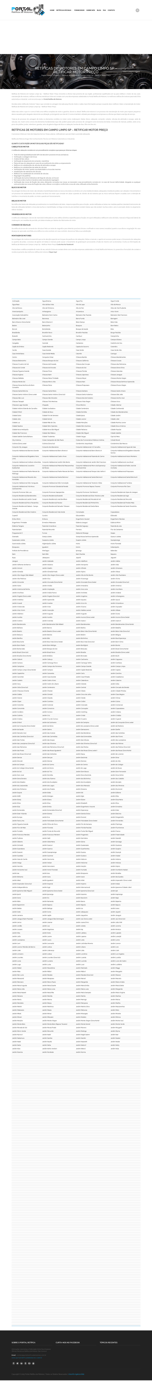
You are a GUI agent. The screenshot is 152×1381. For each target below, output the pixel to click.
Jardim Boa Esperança (118, 639)
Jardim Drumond (116, 790)
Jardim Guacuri (47, 846)
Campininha (115, 337)
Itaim (13, 555)
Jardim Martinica (47, 1007)
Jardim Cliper (16, 702)
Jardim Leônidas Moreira (84, 944)
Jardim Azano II (116, 621)
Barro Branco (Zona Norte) (21, 323)
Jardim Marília (80, 997)
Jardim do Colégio (117, 765)
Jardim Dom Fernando (118, 772)
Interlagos (45, 551)
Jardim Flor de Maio (19, 828)
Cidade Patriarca (81, 430)
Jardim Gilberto (17, 842)
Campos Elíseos (116, 340)
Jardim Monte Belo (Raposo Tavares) (54, 1025)
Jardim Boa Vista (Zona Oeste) (52, 642)
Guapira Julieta (81, 541)
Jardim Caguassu (116, 660)
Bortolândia (46, 330)
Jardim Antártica (17, 600)
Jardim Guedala (17, 856)
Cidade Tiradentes (48, 437)
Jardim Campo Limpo (118, 667)
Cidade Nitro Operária (49, 427)
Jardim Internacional (83, 888)
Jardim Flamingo (116, 825)
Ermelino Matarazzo (49, 523)
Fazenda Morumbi (48, 530)
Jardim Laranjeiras (18, 940)
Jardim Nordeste (48, 1053)
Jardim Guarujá (116, 853)
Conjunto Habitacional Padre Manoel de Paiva (58, 472)
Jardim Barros (47, 628)
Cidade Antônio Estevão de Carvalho (24, 409)
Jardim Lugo (16, 965)
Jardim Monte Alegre (49, 1021)
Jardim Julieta (80, 926)
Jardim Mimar (47, 1014)
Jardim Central (81, 688)
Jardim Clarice (17, 698)
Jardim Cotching (81, 712)
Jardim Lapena (81, 937)
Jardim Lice (115, 947)
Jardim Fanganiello (117, 818)
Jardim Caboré (17, 660)
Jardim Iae (15, 874)
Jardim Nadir (46, 1035)
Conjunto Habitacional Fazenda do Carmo (90, 457)
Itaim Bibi (45, 555)
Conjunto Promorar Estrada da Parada (55, 487)
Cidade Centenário (82, 409)
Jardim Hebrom (81, 860)
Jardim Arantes (47, 604)
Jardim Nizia (115, 1049)
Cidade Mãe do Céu (49, 423)
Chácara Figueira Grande (20, 372)
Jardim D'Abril (17, 723)
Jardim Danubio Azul (19, 734)
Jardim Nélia (46, 1046)
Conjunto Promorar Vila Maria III (87, 493)
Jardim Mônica (116, 1018)
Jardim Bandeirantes (83, 625)
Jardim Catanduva (82, 681)
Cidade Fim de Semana (50, 416)
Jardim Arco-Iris (81, 604)
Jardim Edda (46, 793)
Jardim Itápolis (81, 905)
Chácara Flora (47, 372)
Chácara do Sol (81, 368)
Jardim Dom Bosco (82, 772)
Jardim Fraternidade (117, 835)
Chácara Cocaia (116, 361)
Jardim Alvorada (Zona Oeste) (86, 583)
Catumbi (79, 354)
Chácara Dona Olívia (117, 368)
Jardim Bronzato (81, 656)
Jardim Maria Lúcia (48, 990)
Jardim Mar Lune (18, 976)
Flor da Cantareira (117, 530)
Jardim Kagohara (48, 930)
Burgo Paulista (116, 333)
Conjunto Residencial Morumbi (121, 500)
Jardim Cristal (80, 716)
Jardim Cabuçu (47, 660)
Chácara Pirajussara (82, 386)
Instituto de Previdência (20, 551)
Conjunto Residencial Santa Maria (87, 507)
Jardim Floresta (47, 828)
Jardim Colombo (18, 705)
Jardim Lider (16, 951)
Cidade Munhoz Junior (118, 423)
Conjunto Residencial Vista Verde (53, 513)
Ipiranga (78, 551)
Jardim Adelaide (47, 562)
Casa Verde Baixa (18, 354)
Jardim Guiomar (47, 856)
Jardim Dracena (81, 790)
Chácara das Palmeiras (118, 365)
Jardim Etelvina (116, 814)
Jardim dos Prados (48, 790)
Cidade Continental (117, 409)
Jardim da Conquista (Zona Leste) (122, 723)
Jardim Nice (16, 1049)
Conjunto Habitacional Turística (121, 483)
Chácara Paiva (47, 386)
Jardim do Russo (116, 769)
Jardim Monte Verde (118, 1025)
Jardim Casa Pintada (83, 677)
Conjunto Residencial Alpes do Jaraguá (124, 493)
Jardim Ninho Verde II (49, 1049)
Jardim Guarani (17, 853)
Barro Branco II (47, 323)
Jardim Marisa (115, 1000)
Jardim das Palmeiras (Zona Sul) (53, 748)
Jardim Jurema (116, 926)
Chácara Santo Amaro (118, 391)
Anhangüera (46, 312)
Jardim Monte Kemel (83, 1025)
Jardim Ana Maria (116, 590)
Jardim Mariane (17, 997)
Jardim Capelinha (18, 674)
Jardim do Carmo (48, 765)
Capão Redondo (47, 347)
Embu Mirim (16, 520)
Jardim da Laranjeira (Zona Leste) (87, 726)
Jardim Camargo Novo (50, 663)
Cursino (45, 516)
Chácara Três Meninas (49, 402)
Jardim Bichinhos (82, 639)
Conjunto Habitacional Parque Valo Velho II (90, 472)
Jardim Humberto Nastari (119, 870)
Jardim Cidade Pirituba (118, 691)
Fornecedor (79, 10)
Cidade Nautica (17, 427)
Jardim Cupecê (116, 719)
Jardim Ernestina (116, 807)
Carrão (14, 351)
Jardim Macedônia (48, 969)
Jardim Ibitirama (17, 877)
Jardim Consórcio (48, 709)
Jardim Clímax (115, 698)
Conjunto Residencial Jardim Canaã (24, 500)
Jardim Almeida (17, 572)
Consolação (80, 513)
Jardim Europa (17, 818)
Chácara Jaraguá (116, 375)
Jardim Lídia (80, 951)
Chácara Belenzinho (19, 361)
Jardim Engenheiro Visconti (85, 807)
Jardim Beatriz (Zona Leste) (51, 632)
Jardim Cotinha (17, 716)
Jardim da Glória (47, 726)
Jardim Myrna (115, 1032)
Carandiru (114, 347)
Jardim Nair (114, 1035)
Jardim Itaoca (80, 902)
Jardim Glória (80, 842)
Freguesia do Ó (17, 534)
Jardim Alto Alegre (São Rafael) (22, 576)
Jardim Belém (81, 635)
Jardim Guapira (116, 849)
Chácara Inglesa (17, 375)
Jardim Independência (20, 888)
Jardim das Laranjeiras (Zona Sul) (23, 744)
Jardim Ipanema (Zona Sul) (85, 891)
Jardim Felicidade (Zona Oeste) (86, 821)
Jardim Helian (47, 863)
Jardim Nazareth (81, 1042)
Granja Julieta (47, 537)
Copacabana (115, 513)
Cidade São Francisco (19, 434)
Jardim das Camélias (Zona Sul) (22, 737)
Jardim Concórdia (18, 709)
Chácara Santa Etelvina (20, 391)
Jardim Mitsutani (47, 1018)
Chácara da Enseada (49, 365)
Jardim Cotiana (116, 712)
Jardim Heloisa (116, 863)
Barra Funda (80, 319)
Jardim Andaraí (116, 593)
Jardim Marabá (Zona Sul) (84, 976)
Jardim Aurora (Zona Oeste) (120, 618)
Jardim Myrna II (17, 1035)
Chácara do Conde (18, 368)
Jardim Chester (47, 691)
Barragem (114, 319)
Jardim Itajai (115, 898)
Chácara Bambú (81, 358)
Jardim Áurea (115, 614)
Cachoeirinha (46, 337)
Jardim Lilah (115, 951)
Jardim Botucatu (81, 649)
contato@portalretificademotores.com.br (31, 1356)
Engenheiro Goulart (83, 520)
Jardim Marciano (18, 983)
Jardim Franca (115, 832)
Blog (99, 10)
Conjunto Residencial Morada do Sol (88, 500)
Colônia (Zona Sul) (48, 444)
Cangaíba (15, 344)
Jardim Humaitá (81, 870)
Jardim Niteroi (81, 1049)
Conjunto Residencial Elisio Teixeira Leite (90, 496)
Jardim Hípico (115, 867)
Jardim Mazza (46, 1011)
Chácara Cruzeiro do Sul (20, 365)
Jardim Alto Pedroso (19, 579)
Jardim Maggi (115, 969)
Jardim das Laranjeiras (118, 741)
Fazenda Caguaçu (82, 527)
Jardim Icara (46, 877)
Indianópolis (115, 548)
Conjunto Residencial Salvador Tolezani (55, 507)
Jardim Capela (115, 670)
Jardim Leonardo (48, 944)
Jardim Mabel (16, 969)
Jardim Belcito (47, 635)
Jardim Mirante (116, 1014)
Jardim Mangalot (116, 972)
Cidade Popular (116, 430)
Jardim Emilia (46, 807)
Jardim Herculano (48, 867)
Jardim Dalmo (47, 730)
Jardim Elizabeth (81, 804)
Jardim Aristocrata (18, 607)
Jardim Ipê (114, 891)
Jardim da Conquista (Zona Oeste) (23, 726)
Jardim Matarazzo (18, 1011)
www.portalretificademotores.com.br (27, 1358)
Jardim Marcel (81, 979)
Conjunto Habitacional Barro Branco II (89, 451)
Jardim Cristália (116, 716)
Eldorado (114, 516)
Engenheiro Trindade (19, 523)
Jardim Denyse (47, 758)
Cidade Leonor (81, 420)
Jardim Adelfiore (81, 562)
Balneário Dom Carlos (49, 316)
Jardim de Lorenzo (117, 755)
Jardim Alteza (115, 572)
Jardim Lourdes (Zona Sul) (51, 958)
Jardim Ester (115, 811)
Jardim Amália (47, 586)
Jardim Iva (79, 909)
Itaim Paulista (80, 555)
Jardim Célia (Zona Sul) (20, 688)
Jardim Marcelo (116, 979)
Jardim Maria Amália (117, 983)
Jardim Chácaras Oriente (20, 691)
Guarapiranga (115, 541)
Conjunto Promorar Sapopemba (53, 493)
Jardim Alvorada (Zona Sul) (120, 583)
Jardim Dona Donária (19, 779)
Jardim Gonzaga (116, 842)
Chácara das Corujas (83, 365)
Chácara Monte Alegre (118, 379)
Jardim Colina (115, 702)
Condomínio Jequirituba (84, 444)
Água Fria (79, 302)
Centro (14, 358)
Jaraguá (15, 562)
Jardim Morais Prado (49, 1028)
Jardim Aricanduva (117, 604)
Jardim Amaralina (82, 586)
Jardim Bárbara (17, 628)
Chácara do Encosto (49, 368)
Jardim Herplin (81, 867)
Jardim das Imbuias (82, 741)
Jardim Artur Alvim (18, 611)
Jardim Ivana (115, 909)
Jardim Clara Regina (117, 695)
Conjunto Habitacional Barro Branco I (55, 451)
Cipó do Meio (115, 437)
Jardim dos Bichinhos (83, 779)
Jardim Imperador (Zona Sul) (22, 884)
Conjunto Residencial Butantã (52, 496)
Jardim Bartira (80, 628)
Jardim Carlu (80, 674)
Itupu (14, 558)
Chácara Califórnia (82, 361)
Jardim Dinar (115, 758)
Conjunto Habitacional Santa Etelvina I (55, 478)
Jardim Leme (115, 940)
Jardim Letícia (47, 947)
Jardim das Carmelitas (49, 737)
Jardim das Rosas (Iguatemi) (51, 751)
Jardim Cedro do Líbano (50, 684)
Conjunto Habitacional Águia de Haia (123, 448)
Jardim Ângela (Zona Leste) (21, 597)
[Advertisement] (76, 38)
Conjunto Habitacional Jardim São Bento (56, 463)
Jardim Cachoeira (82, 660)
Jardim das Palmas (117, 744)
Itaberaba (114, 551)
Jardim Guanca (47, 849)
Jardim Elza (16, 807)
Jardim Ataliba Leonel (83, 611)
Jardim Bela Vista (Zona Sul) (120, 632)
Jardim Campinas (18, 667)
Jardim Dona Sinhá (117, 776)
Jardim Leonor (116, 944)
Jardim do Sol (17, 772)
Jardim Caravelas (48, 674)
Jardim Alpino (80, 572)
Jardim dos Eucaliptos (49, 783)
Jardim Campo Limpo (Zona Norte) (24, 670)
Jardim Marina (47, 1000)
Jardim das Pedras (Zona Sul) (120, 748)
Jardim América (116, 586)
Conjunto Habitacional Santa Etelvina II (89, 478)
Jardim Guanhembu (83, 849)
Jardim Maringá (81, 1000)
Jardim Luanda (81, 958)
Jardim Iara (46, 874)
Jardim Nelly (115, 1046)
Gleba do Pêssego (82, 534)
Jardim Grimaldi (17, 846)
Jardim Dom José (18, 776)
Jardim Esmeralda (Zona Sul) (52, 811)
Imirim (78, 548)
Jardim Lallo (16, 937)
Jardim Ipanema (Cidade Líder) (121, 888)
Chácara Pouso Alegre (118, 386)
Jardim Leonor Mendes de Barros (23, 947)
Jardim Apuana (81, 600)
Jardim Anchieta (81, 593)
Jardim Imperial (47, 884)
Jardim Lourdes (17, 958)
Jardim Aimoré (17, 569)
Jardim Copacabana (117, 709)
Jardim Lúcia (16, 961)
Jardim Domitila (47, 776)
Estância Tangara (18, 527)
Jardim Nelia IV (81, 1046)
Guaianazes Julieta (18, 541)
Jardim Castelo (17, 681)
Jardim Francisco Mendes (21, 835)
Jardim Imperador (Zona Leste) (121, 881)
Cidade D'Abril (17, 413)
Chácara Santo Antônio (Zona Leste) (24, 395)
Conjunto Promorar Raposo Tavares (88, 487)
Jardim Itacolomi (81, 898)
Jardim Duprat (17, 793)
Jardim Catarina (116, 681)
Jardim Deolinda (81, 758)
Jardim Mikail (16, 1014)
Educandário (80, 516)
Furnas (44, 534)
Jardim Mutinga (81, 1032)
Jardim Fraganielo (82, 835)
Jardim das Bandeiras (83, 734)
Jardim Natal (16, 1042)
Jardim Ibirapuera (82, 874)
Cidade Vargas (81, 437)
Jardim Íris (45, 898)
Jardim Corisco (47, 712)
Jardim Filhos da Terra (49, 825)
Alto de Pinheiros (48, 309)
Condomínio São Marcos (119, 444)
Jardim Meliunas (81, 1011)
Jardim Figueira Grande (20, 825)
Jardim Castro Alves (49, 681)
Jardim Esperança (82, 811)
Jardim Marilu (16, 1000)
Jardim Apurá (115, 600)
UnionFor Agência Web (76, 1375)
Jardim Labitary (81, 933)
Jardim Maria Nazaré (19, 993)
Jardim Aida (115, 565)
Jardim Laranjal (116, 937)
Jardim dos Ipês (116, 783)
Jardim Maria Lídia (18, 990)
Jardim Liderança (48, 951)
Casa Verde (80, 351)
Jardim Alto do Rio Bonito (84, 576)
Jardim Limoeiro (17, 954)
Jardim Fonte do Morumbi (51, 832)
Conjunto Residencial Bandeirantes (24, 496)
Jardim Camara (17, 663)
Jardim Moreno (81, 1028)
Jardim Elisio (16, 804)
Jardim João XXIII (116, 923)
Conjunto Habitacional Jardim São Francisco (91, 463)
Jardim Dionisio (81, 762)
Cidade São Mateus (48, 434)
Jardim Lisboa (47, 954)
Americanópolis (17, 312)
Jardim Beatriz (17, 632)
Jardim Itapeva (47, 905)
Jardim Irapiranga (117, 895)
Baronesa (45, 319)
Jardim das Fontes (18, 741)
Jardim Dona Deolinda (83, 776)
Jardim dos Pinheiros (19, 790)
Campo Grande (47, 340)
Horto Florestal (116, 544)
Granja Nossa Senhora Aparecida (87, 537)
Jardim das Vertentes (49, 755)
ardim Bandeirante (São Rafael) (52, 625)
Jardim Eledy (16, 800)
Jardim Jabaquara (82, 912)
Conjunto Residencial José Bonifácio (54, 500)
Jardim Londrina (81, 954)
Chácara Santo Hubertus (84, 395)
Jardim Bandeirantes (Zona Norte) (122, 625)
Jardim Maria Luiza (82, 990)
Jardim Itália (16, 902)
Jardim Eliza (46, 804)
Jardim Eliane (80, 800)
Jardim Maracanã (18, 979)
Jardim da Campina (82, 723)
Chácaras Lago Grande (20, 406)
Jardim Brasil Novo (48, 653)
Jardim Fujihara (17, 839)
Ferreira (78, 530)
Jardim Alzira (16, 586)
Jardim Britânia (47, 656)
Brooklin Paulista (81, 333)
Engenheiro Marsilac (118, 520)
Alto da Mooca (115, 305)
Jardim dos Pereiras (117, 786)
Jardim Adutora (47, 565)
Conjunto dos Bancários (50, 448)
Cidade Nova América (118, 427)
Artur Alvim (114, 312)
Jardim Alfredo (81, 569)
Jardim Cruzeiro (81, 719)
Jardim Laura (46, 940)
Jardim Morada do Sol (19, 1028)
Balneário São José (18, 319)
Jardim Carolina (116, 674)
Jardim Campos (47, 670)
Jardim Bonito (115, 646)
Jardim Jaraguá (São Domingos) (53, 919)
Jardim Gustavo (81, 856)
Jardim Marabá (47, 976)
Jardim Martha (115, 1004)
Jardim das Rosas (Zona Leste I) (86, 751)
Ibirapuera (15, 548)
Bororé (14, 330)
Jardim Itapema (116, 902)
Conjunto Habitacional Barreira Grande (25, 451)
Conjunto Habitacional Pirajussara (122, 472)
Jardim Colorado (81, 705)
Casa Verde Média (48, 354)
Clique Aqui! (53, 253)
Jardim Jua (46, 926)
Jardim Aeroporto (82, 565)
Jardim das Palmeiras (19, 748)
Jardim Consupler (82, 709)
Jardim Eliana (46, 800)
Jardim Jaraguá (116, 916)
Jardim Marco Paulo (49, 983)
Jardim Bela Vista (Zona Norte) (86, 632)
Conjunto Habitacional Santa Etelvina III (124, 478)
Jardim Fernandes (117, 821)
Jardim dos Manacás (83, 786)
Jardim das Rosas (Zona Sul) (21, 755)
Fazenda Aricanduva (49, 527)
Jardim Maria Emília (82, 986)
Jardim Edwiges (47, 797)
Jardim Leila (80, 940)
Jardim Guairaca (116, 846)
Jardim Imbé (80, 881)
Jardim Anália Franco (49, 593)
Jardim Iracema (81, 895)
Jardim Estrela (47, 814)
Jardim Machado (81, 969)
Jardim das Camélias (118, 734)
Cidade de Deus (47, 413)
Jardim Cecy (16, 684)
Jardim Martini (17, 1007)
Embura (45, 520)
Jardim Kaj (79, 930)
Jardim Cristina (17, 719)
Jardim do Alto (116, 762)
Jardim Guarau (81, 853)
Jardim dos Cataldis (117, 779)
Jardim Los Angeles (117, 954)
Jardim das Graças (48, 741)
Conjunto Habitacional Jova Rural (122, 463)
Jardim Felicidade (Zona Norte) (52, 821)
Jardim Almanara (116, 569)
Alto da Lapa (80, 305)
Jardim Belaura (17, 635)
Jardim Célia (115, 684)
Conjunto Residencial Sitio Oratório (24, 513)
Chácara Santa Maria (49, 391)
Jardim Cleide (80, 698)
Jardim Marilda (47, 997)
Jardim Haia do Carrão (19, 860)
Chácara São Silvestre (49, 399)
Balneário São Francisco (119, 316)
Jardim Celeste (81, 684)
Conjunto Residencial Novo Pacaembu (25, 503)
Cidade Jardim (115, 416)
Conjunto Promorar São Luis (22, 493)
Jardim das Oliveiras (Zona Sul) (86, 744)
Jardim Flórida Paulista (83, 828)
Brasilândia (16, 333)
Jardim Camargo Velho (84, 663)
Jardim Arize (46, 607)
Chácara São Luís (18, 399)
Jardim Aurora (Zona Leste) (85, 618)
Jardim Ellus (115, 804)
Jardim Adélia (115, 562)
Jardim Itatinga (47, 909)
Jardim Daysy (80, 755)
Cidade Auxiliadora (48, 409)
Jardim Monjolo (17, 1021)
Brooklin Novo (47, 333)
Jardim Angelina (81, 597)
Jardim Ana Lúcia (82, 590)
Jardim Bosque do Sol (49, 649)
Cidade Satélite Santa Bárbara (22, 437)
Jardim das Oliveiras (49, 744)
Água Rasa (15, 305)
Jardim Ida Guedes (117, 877)
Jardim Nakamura (18, 1039)
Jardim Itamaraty (48, 902)
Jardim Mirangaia (82, 1014)
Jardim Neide (115, 1042)
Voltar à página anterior (131, 72)
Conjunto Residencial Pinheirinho (87, 503)
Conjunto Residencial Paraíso (52, 503)
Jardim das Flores (117, 737)
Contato (111, 10)
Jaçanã (78, 558)
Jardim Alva (46, 579)
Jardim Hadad (115, 856)
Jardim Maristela (17, 1004)
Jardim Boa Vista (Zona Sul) (85, 642)
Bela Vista (114, 323)
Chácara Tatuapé (18, 402)
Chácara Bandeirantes (118, 358)
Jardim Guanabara (18, 849)
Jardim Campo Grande (83, 667)
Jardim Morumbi (47, 1032)
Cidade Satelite (116, 434)
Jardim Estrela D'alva (83, 814)
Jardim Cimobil (47, 695)
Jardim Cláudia (47, 698)
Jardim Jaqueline (82, 916)
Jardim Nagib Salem (83, 1035)
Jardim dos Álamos (48, 779)
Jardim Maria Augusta (19, 986)
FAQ (104, 10)
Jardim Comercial (117, 705)
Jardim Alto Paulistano (118, 576)
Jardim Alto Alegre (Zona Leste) (53, 576)
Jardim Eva (46, 818)
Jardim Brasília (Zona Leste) (120, 653)
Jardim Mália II (81, 972)
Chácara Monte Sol (18, 382)
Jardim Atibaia (115, 611)
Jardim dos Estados (18, 783)
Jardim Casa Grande (49, 677)
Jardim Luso (80, 965)
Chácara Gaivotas (116, 372)
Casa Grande (46, 351)
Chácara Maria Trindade (50, 379)
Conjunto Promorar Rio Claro (120, 487)
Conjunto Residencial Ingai (120, 496)
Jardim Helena (116, 860)
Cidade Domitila (81, 413)
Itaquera (113, 555)
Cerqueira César (47, 358)
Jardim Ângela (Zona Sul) (50, 597)
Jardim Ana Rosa (18, 593)
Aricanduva (80, 312)
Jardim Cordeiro (17, 712)
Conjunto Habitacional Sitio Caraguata (25, 483)
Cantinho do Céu (116, 344)
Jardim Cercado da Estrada (120, 688)
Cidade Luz (16, 423)
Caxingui (114, 354)
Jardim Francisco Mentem (51, 835)
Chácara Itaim (47, 375)
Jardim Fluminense (117, 828)
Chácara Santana (81, 391)
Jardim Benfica (17, 639)
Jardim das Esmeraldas (84, 737)
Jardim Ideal (16, 881)
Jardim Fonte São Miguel (84, 832)
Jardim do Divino (48, 769)
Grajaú (113, 534)
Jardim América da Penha (21, 590)
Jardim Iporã (16, 895)
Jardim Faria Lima (18, 821)
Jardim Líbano (81, 947)
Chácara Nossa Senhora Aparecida (122, 382)
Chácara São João (117, 395)
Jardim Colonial (47, 705)
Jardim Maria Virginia (118, 993)
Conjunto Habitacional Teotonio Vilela (89, 483)
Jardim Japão (46, 916)
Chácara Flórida (81, 372)
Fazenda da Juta (116, 527)
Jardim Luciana (47, 961)
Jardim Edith (16, 797)
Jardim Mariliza (116, 997)
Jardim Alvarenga (82, 579)
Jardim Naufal (47, 1042)
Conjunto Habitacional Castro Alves (54, 457)
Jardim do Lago (81, 769)
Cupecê (15, 516)
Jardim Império (81, 884)
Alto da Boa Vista (48, 305)
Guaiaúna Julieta (48, 541)
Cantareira (79, 344)
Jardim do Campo (18, 765)
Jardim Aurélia (17, 618)
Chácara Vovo (115, 402)
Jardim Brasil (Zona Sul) (20, 653)
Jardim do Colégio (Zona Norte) (23, 769)
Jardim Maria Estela (117, 986)
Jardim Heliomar (81, 863)
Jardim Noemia (17, 1053)
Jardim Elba (115, 797)
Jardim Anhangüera (117, 597)
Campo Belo (16, 340)
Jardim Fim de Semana (84, 825)
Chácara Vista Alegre (83, 402)
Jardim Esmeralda (18, 811)
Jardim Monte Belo (18, 1025)
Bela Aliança (80, 323)
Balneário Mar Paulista (83, 316)
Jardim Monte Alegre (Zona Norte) (87, 1021)
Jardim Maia (16, 972)
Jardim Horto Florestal (50, 870)
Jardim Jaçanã (115, 912)
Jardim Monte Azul (117, 1021)
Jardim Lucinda (81, 961)
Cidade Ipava (80, 416)
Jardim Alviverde (18, 583)
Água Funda (115, 302)
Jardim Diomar (47, 762)
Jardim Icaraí (80, 877)
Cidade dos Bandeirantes (119, 413)
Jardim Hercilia (17, 867)
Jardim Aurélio (47, 618)
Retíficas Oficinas (63, 10)
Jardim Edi (79, 793)
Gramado (15, 537)
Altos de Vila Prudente (118, 309)
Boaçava (79, 326)
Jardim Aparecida (48, 600)
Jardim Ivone (46, 912)
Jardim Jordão (17, 926)
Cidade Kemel (47, 420)
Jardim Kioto (46, 933)
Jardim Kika (16, 933)
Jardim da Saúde (18, 730)
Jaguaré (113, 558)
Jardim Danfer (115, 730)
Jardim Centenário (48, 688)
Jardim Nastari (115, 1039)
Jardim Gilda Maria (48, 842)
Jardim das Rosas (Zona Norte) (121, 751)
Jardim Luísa (46, 965)
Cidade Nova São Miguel (50, 430)
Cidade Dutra (16, 416)
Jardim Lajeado (116, 933)
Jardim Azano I (81, 621)
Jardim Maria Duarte (49, 986)
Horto (78, 544)
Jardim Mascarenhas (118, 1007)
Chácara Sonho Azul (118, 399)
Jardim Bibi (46, 639)
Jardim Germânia (82, 839)
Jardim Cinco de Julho (83, 695)
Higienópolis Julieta (49, 544)
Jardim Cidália (17, 695)
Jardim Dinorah (17, 762)
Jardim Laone (47, 937)
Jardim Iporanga (47, 895)
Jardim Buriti (115, 656)
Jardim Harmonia (48, 860)
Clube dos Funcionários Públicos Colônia (90, 441)
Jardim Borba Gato (18, 649)
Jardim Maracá (116, 976)
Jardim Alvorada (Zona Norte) (52, 583)
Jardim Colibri (80, 702)
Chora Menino (81, 406)
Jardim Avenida (47, 621)
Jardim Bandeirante (19, 625)
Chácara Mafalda (18, 379)
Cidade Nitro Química (83, 427)
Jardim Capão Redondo (84, 670)
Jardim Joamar (47, 923)
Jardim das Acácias (48, 734)
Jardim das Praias (18, 751)
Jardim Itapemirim (18, 905)
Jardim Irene (16, 898)
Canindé (45, 344)
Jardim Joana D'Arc (82, 923)
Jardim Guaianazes (82, 846)
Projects (57, 76)
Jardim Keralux (116, 930)
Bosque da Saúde (82, 330)
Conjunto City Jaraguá (19, 448)
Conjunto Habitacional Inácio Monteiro (124, 457)
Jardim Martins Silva (83, 1007)
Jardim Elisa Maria (117, 800)
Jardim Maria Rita (48, 993)
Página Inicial (46, 76)
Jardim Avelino (17, 621)
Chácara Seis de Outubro (84, 399)
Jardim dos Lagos (48, 786)
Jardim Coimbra (47, 702)
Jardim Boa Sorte (18, 642)
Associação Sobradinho (20, 316)
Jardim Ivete (16, 912)
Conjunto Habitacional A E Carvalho (88, 448)
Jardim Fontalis (17, 832)
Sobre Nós (90, 10)
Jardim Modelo (81, 1018)
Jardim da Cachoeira (49, 723)
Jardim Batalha (116, 628)
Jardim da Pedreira (117, 726)
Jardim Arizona (81, 607)
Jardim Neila (16, 1046)
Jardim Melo (115, 1011)
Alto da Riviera (17, 309)
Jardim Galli (46, 839)
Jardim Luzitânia (116, 965)
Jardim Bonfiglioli (82, 646)
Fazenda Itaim (17, 530)
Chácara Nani (80, 382)
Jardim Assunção (48, 611)
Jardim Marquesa (82, 1004)
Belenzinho (46, 326)
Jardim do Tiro (47, 772)
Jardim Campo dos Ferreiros (52, 667)
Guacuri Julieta (116, 537)
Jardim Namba (47, 1039)
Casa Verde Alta (116, 351)
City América (16, 441)
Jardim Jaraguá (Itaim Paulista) (22, 919)
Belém (14, 326)
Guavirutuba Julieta (18, 544)
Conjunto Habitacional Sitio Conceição (55, 483)
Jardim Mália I (47, 972)
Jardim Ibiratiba (116, 874)
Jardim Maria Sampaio (83, 993)
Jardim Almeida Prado (49, 572)
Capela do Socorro (82, 347)
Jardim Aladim (47, 569)
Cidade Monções (81, 423)
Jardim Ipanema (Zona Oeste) (52, 891)
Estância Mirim (115, 523)
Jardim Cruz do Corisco (50, 719)
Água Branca (46, 302)
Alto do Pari (80, 309)
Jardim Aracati (17, 604)
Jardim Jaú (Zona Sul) (118, 919)
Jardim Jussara (17, 930)
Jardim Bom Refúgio (49, 646)
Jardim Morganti (116, 1028)
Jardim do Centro (82, 765)
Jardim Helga (16, 863)
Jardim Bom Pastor (18, 646)
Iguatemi (45, 548)
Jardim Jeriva (16, 923)
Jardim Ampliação (48, 590)
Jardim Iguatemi (47, 881)
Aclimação (15, 302)
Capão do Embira (18, 347)
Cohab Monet (115, 441)
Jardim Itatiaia (16, 909)
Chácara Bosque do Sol (50, 361)
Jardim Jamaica (17, 916)
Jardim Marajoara (48, 979)
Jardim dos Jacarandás (20, 786)
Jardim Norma (81, 1053)
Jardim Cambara (116, 663)
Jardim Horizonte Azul (19, 870)
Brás (112, 330)
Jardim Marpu (47, 1004)
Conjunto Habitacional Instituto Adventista (26, 463)
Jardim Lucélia (116, 958)
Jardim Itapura (115, 905)
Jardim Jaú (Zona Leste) (84, 919)
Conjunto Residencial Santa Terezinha (124, 507)
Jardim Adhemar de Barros (21, 565)
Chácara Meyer (81, 379)
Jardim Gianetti (116, 839)
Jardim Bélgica (116, 635)
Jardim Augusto (81, 614)
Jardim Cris (46, 716)
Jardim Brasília (81, 653)
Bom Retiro (114, 326)
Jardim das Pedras (82, 748)
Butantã (15, 337)
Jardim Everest (81, 818)
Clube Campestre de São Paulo (53, 441)
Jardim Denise (17, 758)
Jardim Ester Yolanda (19, 814)
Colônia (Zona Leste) (19, 444)
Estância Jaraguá (81, 523)
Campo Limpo (81, 340)
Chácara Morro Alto (49, 382)
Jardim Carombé (18, 677)
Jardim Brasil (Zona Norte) (119, 649)
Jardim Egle (80, 797)
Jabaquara (45, 558)
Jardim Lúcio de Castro (118, 961)
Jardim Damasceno (82, 730)
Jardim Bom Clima (117, 642)
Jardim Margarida (82, 983)
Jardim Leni (16, 944)
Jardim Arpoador (116, 607)
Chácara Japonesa (82, 375)
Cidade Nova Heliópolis (20, 430)
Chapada (45, 406)
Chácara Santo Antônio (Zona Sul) (53, 395)
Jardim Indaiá (115, 884)
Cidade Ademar (116, 406)
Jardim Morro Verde (19, 1032)
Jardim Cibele (80, 691)
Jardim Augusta (47, 614)
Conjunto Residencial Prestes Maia (122, 503)
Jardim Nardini (81, 1039)
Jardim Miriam (17, 1018)
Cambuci (79, 337)
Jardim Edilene (116, 793)
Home (52, 10)
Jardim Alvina (115, 579)
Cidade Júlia (16, 420)
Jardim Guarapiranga (49, 853)
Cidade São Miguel (82, 434)
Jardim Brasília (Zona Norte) (21, 656)
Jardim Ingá (46, 888)
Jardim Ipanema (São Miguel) (22, 891)
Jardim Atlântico (17, 614)
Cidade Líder (115, 420)
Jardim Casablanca (117, 677)
